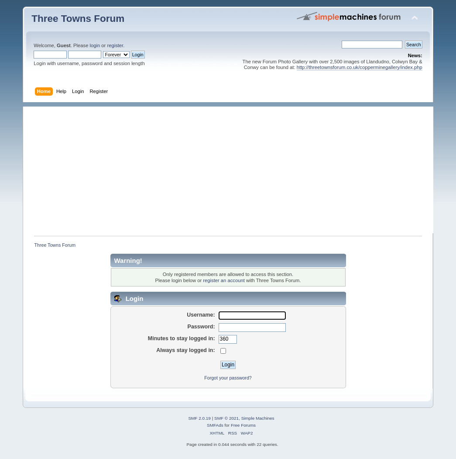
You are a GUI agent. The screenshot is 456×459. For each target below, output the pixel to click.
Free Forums (243, 425)
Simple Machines (257, 418)
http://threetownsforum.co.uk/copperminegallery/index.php (359, 67)
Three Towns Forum (77, 18)
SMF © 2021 (226, 418)
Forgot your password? (227, 377)
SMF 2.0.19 (199, 418)
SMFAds (215, 425)
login (95, 45)
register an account (223, 280)
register (115, 45)
